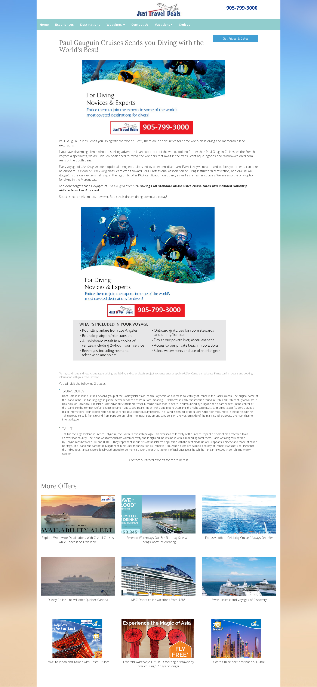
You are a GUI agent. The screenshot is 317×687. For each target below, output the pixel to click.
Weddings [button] (116, 24)
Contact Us (139, 24)
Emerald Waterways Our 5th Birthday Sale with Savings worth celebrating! (158, 519)
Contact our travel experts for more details (158, 460)
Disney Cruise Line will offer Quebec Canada (78, 579)
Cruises (184, 24)
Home (44, 24)
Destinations (90, 24)
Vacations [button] (163, 24)
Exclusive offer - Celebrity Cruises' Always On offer (239, 517)
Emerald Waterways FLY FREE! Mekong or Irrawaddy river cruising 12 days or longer (158, 643)
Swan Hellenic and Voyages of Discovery (239, 579)
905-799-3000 (242, 7)
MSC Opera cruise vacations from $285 (158, 579)
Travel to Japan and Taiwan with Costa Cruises (78, 641)
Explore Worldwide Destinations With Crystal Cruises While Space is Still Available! (78, 519)
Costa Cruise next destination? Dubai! (239, 641)
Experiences (64, 24)
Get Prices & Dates (236, 38)
